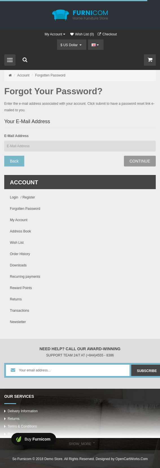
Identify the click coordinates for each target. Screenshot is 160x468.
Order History (20, 254)
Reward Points (21, 288)
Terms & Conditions (22, 426)
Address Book (20, 231)
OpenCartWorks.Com (131, 459)
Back (14, 161)
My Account (18, 220)
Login (14, 197)
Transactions (19, 311)
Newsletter (18, 322)
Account (23, 75)
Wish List (17, 243)
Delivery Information (23, 411)
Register (28, 197)
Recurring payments (25, 277)
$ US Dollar (71, 45)
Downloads (18, 265)
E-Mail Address (16, 136)
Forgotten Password (50, 75)
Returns (16, 299)
